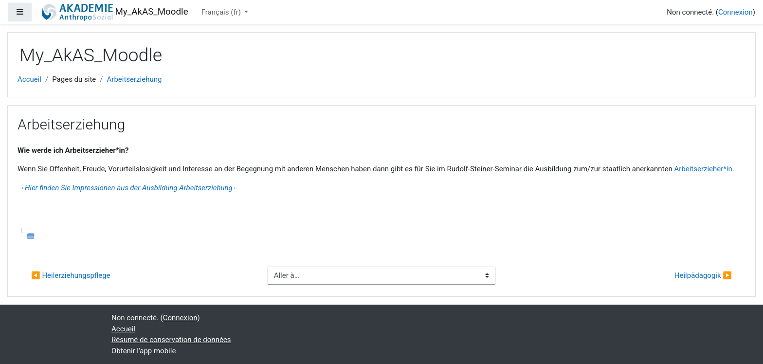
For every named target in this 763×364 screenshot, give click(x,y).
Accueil (29, 79)
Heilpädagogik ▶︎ (703, 275)
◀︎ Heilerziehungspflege (70, 275)
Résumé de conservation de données (171, 339)
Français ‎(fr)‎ (222, 12)
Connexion (735, 12)
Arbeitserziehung (134, 79)
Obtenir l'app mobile (143, 350)
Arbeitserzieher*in (703, 168)
